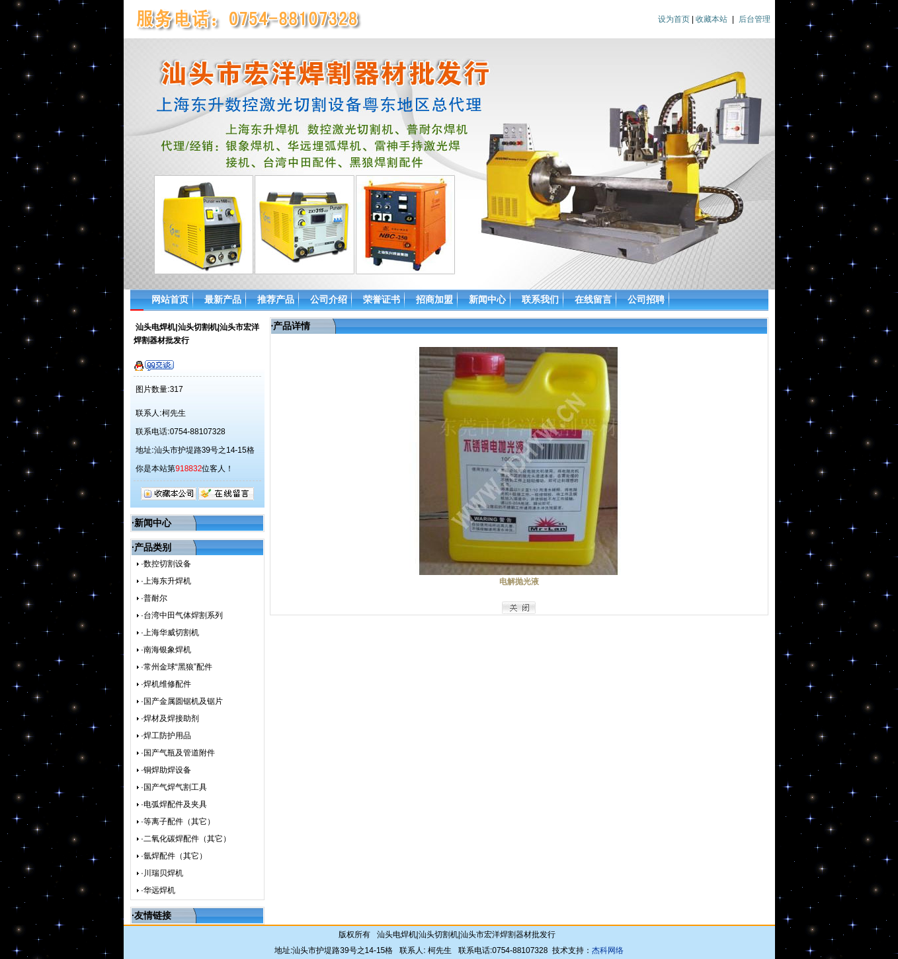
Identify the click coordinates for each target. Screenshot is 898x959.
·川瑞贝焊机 (162, 873)
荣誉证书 (381, 299)
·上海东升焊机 (165, 581)
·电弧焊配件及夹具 (173, 804)
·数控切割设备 (165, 563)
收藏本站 (711, 19)
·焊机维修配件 (165, 684)
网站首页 (169, 299)
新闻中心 (487, 299)
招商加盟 (434, 299)
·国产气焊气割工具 (173, 787)
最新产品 (222, 299)
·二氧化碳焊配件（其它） (185, 838)
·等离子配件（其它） (177, 821)
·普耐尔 (154, 598)
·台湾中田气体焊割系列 (181, 615)
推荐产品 (275, 299)
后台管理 (754, 19)
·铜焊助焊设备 (165, 770)
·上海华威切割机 (169, 632)
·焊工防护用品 (165, 735)
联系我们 (540, 299)
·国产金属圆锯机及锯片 (181, 701)
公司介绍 (328, 299)
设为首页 (674, 19)
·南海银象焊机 (165, 649)
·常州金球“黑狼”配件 (176, 666)
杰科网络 (608, 950)
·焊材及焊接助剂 (169, 718)
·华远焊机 (158, 890)
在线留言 (593, 299)
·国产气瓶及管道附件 (177, 752)
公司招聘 (646, 299)
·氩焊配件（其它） (173, 856)
